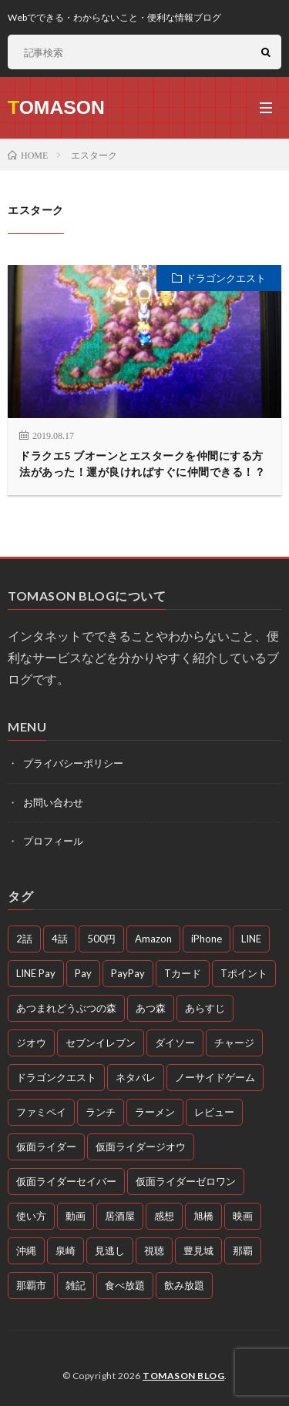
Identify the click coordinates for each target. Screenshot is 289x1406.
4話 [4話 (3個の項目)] (60, 938)
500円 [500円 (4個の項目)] (101, 938)
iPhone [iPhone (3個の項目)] (206, 938)
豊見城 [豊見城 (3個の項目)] (198, 1250)
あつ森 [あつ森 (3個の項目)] (151, 1008)
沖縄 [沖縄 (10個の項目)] (26, 1250)
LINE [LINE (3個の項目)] (251, 938)
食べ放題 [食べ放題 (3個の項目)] (125, 1285)
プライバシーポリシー (73, 763)
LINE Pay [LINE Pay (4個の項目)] (35, 973)
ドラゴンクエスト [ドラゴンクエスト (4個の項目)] (56, 1077)
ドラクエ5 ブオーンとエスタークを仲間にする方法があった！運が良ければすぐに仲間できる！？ (142, 463)
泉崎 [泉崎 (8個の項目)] (65, 1250)
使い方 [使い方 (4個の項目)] (31, 1216)
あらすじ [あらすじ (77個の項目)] (205, 1008)
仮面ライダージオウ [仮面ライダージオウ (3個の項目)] (141, 1146)
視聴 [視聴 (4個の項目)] (154, 1250)
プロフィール (53, 841)
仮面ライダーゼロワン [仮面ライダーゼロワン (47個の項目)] (186, 1181)
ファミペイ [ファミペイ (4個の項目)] (41, 1112)
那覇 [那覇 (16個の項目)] (243, 1250)
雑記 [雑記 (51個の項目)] (76, 1285)
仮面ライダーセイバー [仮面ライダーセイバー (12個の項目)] (66, 1181)
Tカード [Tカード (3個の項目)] (182, 973)
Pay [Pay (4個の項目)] (83, 973)
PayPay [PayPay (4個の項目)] (128, 973)
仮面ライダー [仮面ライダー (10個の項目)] (46, 1146)
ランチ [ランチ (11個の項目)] (101, 1112)
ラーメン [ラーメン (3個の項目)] (155, 1112)
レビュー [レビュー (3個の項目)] (214, 1112)
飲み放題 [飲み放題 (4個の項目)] (184, 1285)
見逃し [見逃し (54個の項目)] (110, 1250)
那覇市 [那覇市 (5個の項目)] (31, 1285)
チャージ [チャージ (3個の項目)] (234, 1042)
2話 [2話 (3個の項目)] (24, 938)
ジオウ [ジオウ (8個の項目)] (31, 1042)
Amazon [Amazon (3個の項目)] (153, 938)
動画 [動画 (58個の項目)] (76, 1216)
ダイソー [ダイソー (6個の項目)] (175, 1042)
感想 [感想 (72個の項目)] (164, 1216)
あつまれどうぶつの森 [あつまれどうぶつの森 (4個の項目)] (66, 1008)
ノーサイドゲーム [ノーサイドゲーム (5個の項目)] (215, 1077)
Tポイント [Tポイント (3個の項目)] (243, 973)
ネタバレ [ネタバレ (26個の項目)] (136, 1077)
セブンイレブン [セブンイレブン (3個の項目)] (101, 1042)
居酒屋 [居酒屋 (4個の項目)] (120, 1216)
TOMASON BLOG (183, 1375)
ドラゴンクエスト (226, 278)
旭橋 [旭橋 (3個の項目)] (203, 1216)
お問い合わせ (53, 802)
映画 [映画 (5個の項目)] (243, 1216)
